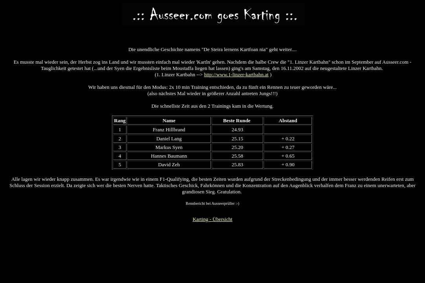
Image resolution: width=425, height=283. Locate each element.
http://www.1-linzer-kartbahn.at (236, 74)
